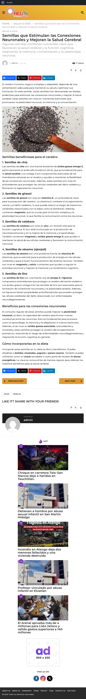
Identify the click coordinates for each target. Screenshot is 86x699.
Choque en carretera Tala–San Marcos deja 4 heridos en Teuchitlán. (40, 476)
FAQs (51, 691)
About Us (16, 691)
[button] (3, 12)
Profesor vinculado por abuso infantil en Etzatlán (40, 589)
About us (6, 691)
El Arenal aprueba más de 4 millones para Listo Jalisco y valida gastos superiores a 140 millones (40, 627)
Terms (36, 691)
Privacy (44, 691)
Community (27, 691)
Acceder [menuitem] (9, 2)
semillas (17, 394)
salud (6, 394)
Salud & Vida (9, 31)
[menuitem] (3, 2)
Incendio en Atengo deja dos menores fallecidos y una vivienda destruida (39, 552)
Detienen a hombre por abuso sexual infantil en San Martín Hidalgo (40, 514)
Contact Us (60, 691)
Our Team (71, 691)
